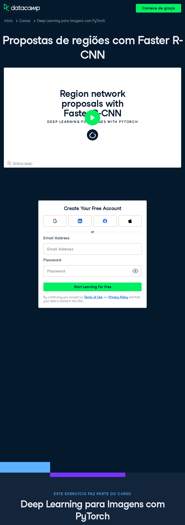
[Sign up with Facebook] (105, 221)
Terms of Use (93, 297)
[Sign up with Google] (54, 221)
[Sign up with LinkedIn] (80, 221)
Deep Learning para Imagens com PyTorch (71, 21)
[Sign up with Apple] (130, 221)
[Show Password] (135, 271)
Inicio (8, 21)
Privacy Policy (118, 297)
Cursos (24, 21)
